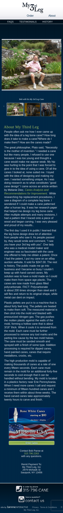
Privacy (35, 507)
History (47, 21)
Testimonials (28, 21)
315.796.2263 (31, 453)
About (52, 15)
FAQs (10, 21)
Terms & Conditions (48, 507)
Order (30, 15)
